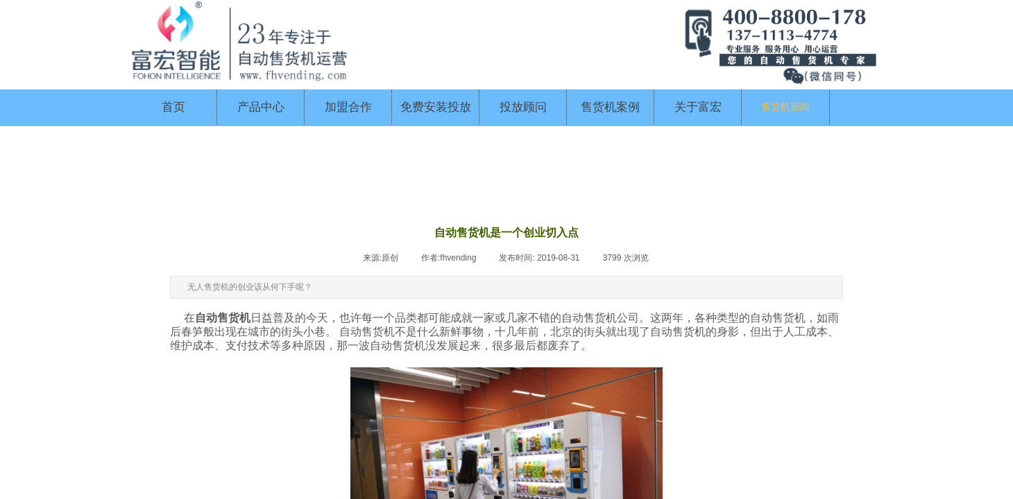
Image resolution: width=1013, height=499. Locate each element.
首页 (173, 107)
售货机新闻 (785, 107)
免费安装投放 (435, 107)
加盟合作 (348, 107)
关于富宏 (698, 107)
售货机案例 (610, 107)
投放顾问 (523, 107)
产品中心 (260, 107)
